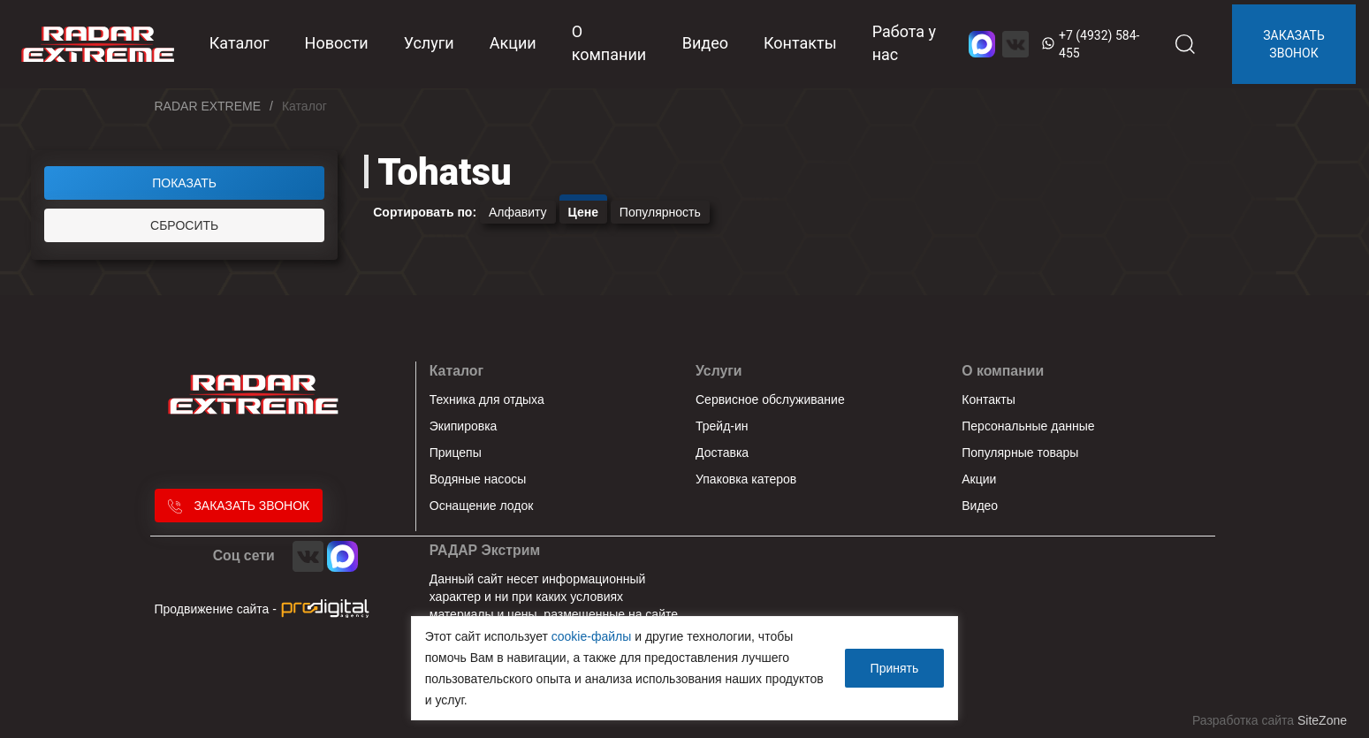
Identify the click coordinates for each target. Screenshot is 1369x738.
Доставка (722, 452)
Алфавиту (518, 212)
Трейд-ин (722, 426)
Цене (583, 212)
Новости (337, 43)
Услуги (429, 43)
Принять (895, 668)
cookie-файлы (591, 636)
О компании (609, 43)
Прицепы (456, 452)
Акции (513, 43)
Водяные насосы (478, 479)
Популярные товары (1020, 452)
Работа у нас (904, 43)
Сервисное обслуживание (770, 399)
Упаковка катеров (746, 479)
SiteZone (1322, 720)
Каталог (456, 370)
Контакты (800, 43)
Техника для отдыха (487, 399)
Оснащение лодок (482, 505)
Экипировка (464, 426)
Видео (705, 43)
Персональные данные (1028, 426)
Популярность (660, 212)
